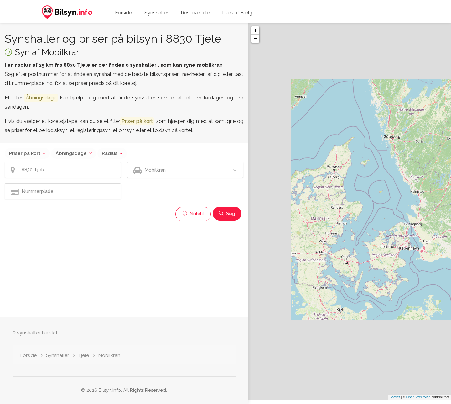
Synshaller (156, 13)
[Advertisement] (124, 268)
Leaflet (395, 401)
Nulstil (193, 214)
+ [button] (255, 30)
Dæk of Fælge (238, 13)
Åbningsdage (71, 153)
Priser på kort (24, 153)
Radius (109, 153)
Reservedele (195, 13)
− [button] (255, 38)
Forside (123, 13)
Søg (227, 213)
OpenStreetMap (418, 401)
